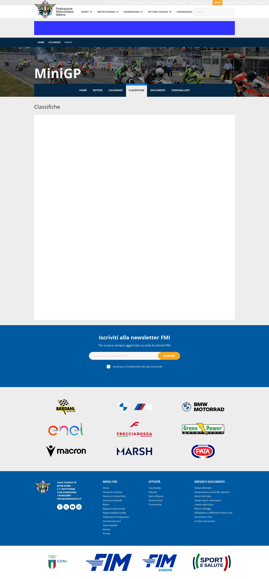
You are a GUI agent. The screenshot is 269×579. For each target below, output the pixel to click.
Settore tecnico (158, 11)
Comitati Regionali (159, 2)
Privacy (106, 533)
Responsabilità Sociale (114, 512)
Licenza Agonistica (203, 504)
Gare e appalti (110, 525)
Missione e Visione (112, 492)
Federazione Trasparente (116, 516)
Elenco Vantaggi (202, 508)
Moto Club (181, 2)
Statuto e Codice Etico (114, 496)
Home (41, 42)
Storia (106, 487)
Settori (120, 2)
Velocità (153, 492)
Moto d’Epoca (156, 496)
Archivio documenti (204, 521)
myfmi (217, 2)
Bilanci (106, 504)
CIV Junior (54, 42)
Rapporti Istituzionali (114, 508)
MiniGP (68, 42)
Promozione (131, 11)
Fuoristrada (155, 487)
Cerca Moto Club (203, 516)
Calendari (116, 90)
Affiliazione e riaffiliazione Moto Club (213, 512)
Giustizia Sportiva (112, 521)
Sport (85, 11)
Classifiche (136, 90)
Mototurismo (106, 11)
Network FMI (245, 2)
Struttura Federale (112, 500)
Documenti (230, 2)
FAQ (206, 2)
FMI (109, 2)
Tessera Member (203, 487)
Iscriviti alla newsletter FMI (134, 337)
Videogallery (180, 90)
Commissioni (136, 2)
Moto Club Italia (202, 496)
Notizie (98, 90)
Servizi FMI (195, 2)
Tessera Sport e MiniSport (207, 500)
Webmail (262, 2)
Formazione (184, 11)
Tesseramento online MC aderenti (212, 492)
